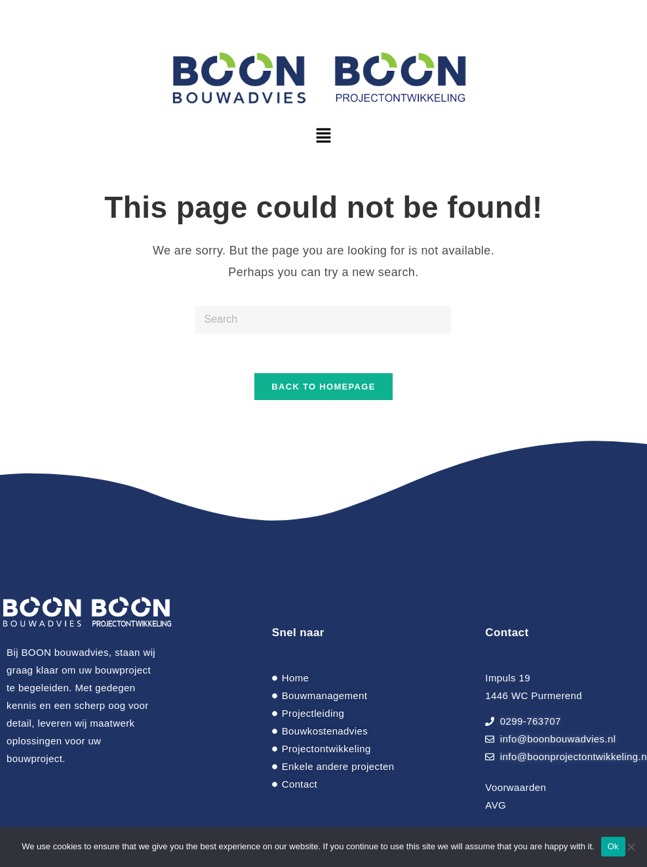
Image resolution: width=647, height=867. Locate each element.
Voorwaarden (515, 787)
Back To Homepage (323, 387)
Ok (613, 846)
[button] (323, 136)
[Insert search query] (323, 320)
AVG (495, 805)
